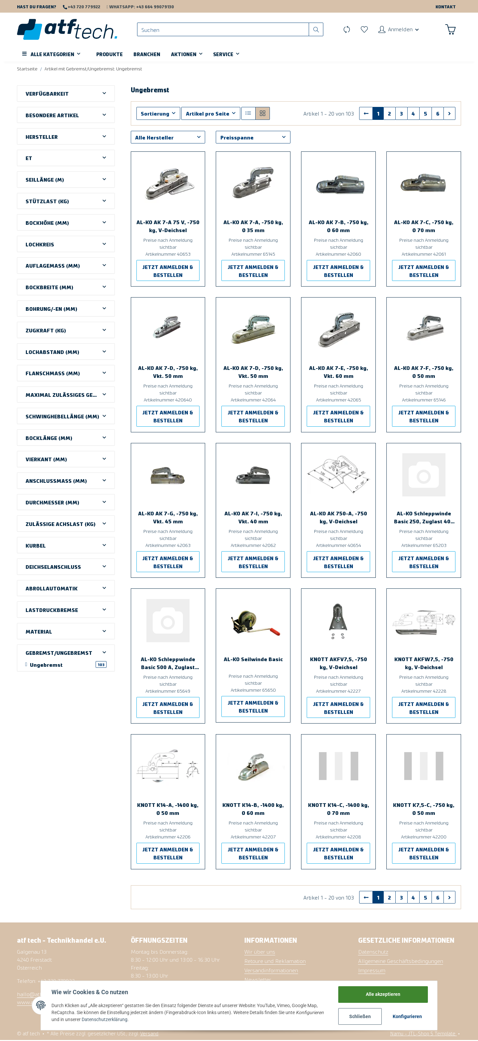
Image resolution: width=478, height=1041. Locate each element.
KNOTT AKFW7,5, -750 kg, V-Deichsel (423, 663)
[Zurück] (366, 114)
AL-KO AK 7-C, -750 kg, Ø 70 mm (423, 226)
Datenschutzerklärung (104, 1019)
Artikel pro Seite (207, 114)
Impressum (371, 971)
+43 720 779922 (83, 6)
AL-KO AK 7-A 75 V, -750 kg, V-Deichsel (167, 226)
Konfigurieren (408, 1016)
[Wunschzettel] (363, 30)
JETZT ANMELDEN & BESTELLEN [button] (167, 271)
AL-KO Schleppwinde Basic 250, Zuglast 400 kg (424, 518)
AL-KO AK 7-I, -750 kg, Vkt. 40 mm (253, 518)
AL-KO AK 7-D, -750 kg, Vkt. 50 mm (168, 372)
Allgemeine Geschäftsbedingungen (400, 962)
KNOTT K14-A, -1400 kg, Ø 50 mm (168, 809)
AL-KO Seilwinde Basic (253, 659)
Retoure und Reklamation (275, 962)
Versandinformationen (271, 971)
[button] (398, 30)
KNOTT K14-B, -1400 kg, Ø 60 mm (253, 809)
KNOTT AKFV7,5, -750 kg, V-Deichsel (338, 663)
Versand (149, 1034)
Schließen (360, 1016)
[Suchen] (224, 30)
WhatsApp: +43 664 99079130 (137, 6)
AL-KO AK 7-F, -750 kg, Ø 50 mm (423, 372)
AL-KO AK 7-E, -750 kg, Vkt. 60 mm (338, 372)
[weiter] (449, 114)
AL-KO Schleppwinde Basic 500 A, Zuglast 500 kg (168, 664)
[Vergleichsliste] (346, 30)
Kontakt (446, 6)
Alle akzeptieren (383, 994)
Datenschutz (373, 952)
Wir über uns (259, 952)
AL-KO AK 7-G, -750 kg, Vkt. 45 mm (168, 518)
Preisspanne (237, 138)
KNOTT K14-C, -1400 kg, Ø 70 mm (338, 809)
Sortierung (155, 114)
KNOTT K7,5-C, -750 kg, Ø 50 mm (423, 809)
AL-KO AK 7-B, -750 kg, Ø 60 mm (338, 226)
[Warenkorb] (450, 29)
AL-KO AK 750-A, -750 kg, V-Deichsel (338, 518)
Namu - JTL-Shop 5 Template (423, 1034)
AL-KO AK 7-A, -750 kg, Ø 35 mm (253, 226)
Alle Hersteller (154, 138)
